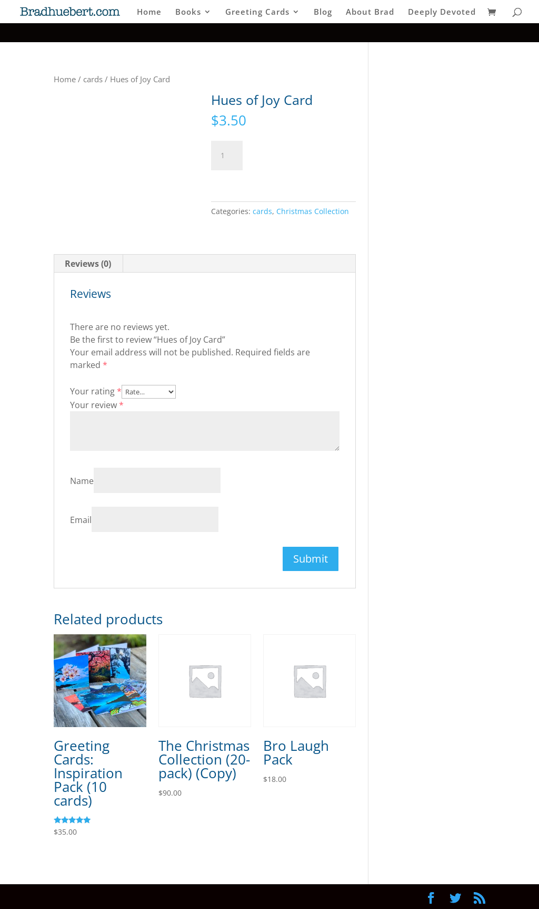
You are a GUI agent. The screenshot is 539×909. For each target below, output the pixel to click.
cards (93, 79)
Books (188, 12)
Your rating (96, 391)
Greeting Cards (257, 12)
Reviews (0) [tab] (88, 263)
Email (81, 520)
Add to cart (291, 154)
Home (149, 12)
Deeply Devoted (442, 12)
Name (82, 481)
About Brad (370, 12)
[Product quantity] (227, 155)
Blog (323, 12)
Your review (97, 405)
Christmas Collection (312, 211)
